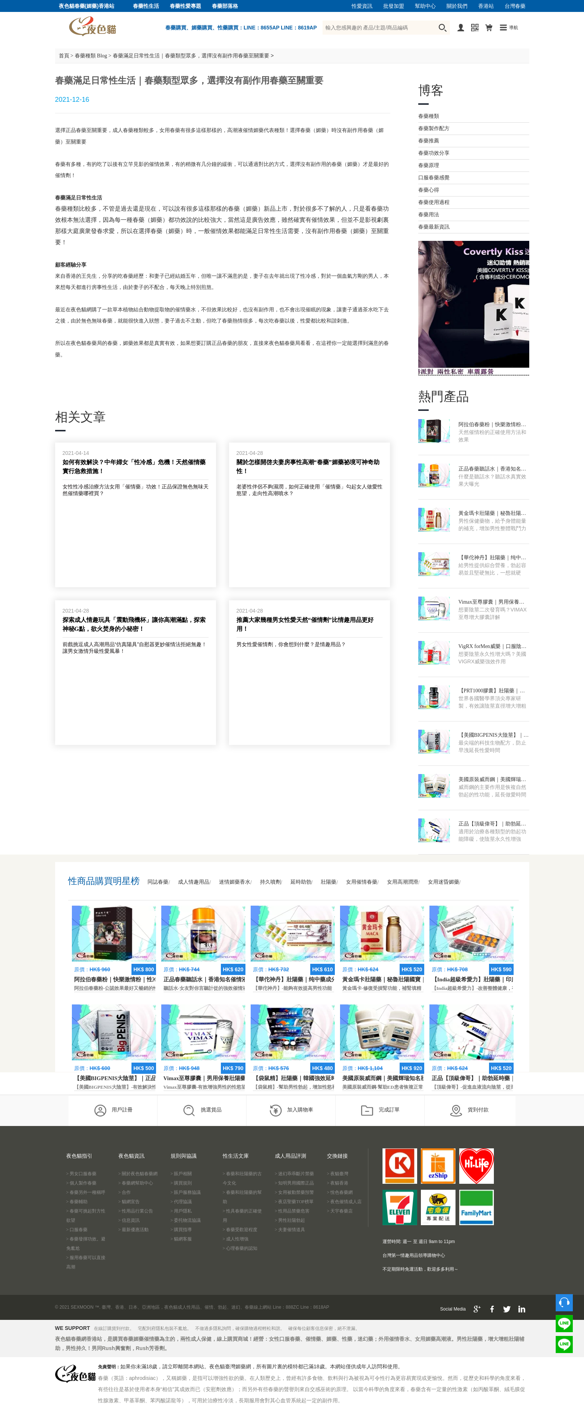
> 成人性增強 (236, 1239)
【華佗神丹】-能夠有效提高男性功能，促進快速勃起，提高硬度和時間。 (331, 988)
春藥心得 (428, 190)
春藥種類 (428, 116)
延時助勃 (301, 882)
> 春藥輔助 (77, 1201)
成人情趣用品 (193, 882)
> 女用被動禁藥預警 (294, 1192)
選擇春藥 (300, 130)
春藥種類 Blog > (93, 56)
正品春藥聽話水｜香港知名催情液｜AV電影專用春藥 (492, 469)
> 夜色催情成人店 (344, 1201)
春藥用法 (428, 214)
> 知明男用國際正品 (294, 1183)
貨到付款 (469, 1110)
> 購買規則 (181, 1183)
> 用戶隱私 (181, 1211)
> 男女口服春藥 (81, 1173)
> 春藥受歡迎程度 (240, 1229)
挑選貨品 (202, 1110)
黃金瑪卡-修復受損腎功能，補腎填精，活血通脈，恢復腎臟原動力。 (415, 988)
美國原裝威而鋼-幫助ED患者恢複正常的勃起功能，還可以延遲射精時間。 (421, 1087)
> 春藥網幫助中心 (135, 1183)
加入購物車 (291, 1110)
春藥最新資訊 (434, 227)
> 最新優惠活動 (133, 1229)
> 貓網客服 (181, 1239)
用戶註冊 (113, 1110)
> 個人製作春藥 (81, 1183)
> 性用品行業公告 (135, 1211)
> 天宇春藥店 (340, 1211)
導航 (513, 27)
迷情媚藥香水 (234, 882)
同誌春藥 (157, 882)
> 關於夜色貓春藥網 (138, 1173)
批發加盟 (393, 6)
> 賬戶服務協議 (186, 1192)
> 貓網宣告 (129, 1201)
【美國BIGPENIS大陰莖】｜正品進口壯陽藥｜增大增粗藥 (493, 735)
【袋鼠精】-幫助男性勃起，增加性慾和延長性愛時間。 (312, 1087)
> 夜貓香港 (338, 1183)
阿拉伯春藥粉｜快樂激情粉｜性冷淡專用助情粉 (492, 425)
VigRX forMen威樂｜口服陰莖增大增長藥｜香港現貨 (492, 647)
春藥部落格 (225, 6)
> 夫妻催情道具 (290, 1229)
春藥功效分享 (434, 153)
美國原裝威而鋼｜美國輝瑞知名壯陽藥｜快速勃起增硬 (492, 780)
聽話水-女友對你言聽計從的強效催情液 (205, 988)
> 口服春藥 (77, 1229)
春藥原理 (428, 165)
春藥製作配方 (434, 128)
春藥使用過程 (434, 202)
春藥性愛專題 (185, 6)
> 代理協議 (181, 1201)
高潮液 (235, 130)
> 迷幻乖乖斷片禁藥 (294, 1173)
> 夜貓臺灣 (338, 1173)
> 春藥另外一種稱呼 (86, 1192)
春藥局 (292, 343)
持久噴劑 (270, 882)
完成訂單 (380, 1110)
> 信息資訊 (129, 1220)
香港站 (486, 6)
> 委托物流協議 (186, 1220)
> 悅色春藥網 (340, 1192)
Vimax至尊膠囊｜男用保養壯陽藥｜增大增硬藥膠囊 (491, 602)
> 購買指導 (181, 1229)
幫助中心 (425, 6)
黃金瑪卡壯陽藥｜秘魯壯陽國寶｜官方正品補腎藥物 (492, 513)
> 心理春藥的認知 (240, 1248)
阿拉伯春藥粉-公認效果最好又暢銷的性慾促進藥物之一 (133, 988)
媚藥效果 (133, 343)
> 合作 (124, 1192)
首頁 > (66, 56)
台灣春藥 (515, 6)
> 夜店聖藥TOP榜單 (294, 1201)
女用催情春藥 (361, 882)
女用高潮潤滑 (402, 882)
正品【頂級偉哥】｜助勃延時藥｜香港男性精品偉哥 (492, 824)
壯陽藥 (328, 882)
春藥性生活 (146, 6)
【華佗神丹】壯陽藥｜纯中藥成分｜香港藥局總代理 (492, 558)
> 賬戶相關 (181, 1173)
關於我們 (457, 6)
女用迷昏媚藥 (443, 882)
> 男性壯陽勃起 (290, 1220)
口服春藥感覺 (434, 177)
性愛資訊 (362, 6)
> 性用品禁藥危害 (292, 1211)
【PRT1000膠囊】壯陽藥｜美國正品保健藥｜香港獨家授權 (492, 691)
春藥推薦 (428, 141)
